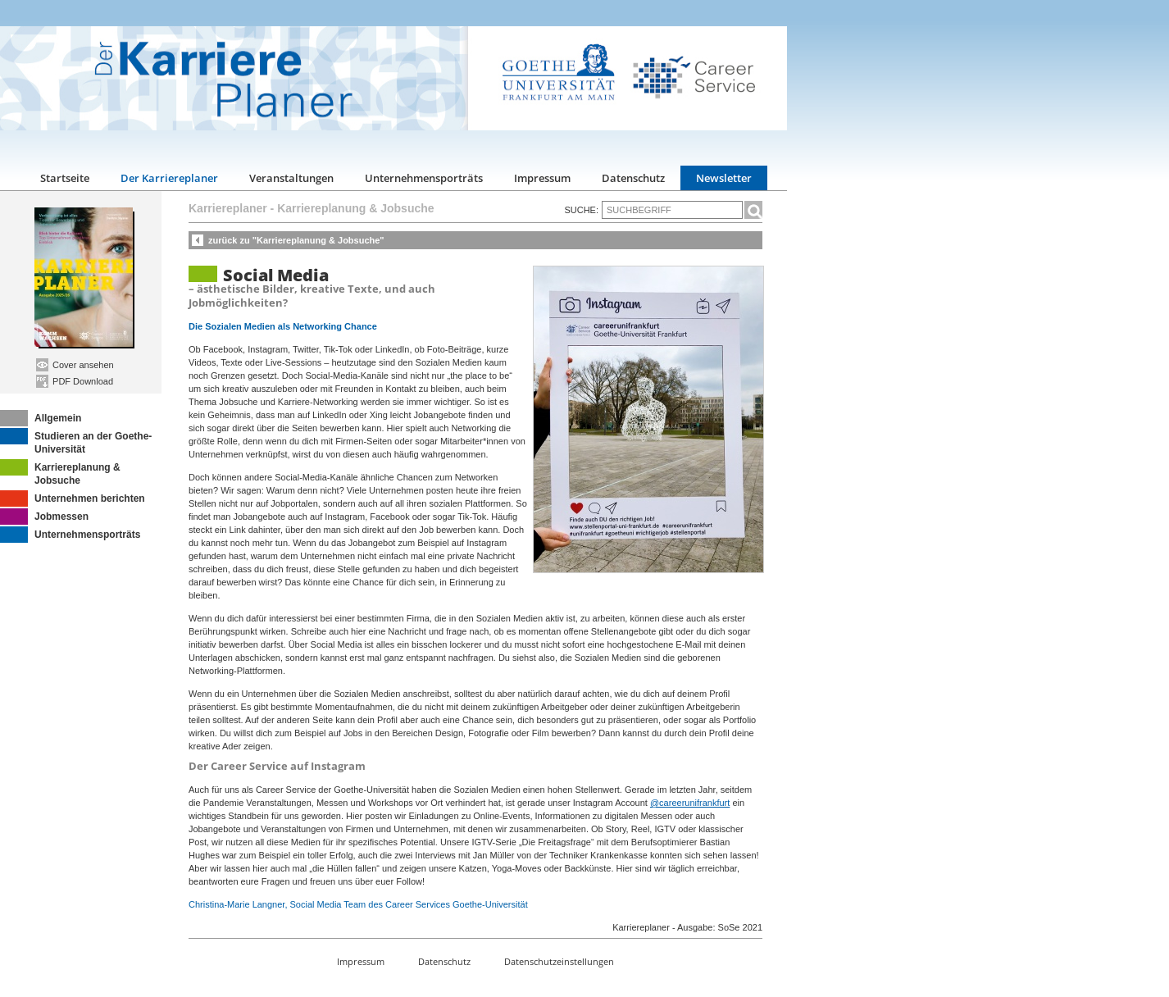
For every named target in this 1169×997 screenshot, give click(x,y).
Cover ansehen (75, 365)
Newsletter (724, 178)
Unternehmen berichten (72, 498)
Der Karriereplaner (169, 178)
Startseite (64, 178)
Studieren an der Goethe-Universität (76, 441)
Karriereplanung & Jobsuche (60, 472)
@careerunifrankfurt (690, 803)
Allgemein (40, 418)
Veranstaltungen (291, 178)
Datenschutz (633, 178)
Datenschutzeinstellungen (559, 961)
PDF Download (74, 381)
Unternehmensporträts (424, 178)
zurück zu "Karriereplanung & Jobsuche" (296, 240)
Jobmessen (44, 516)
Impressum (542, 178)
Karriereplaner (228, 208)
